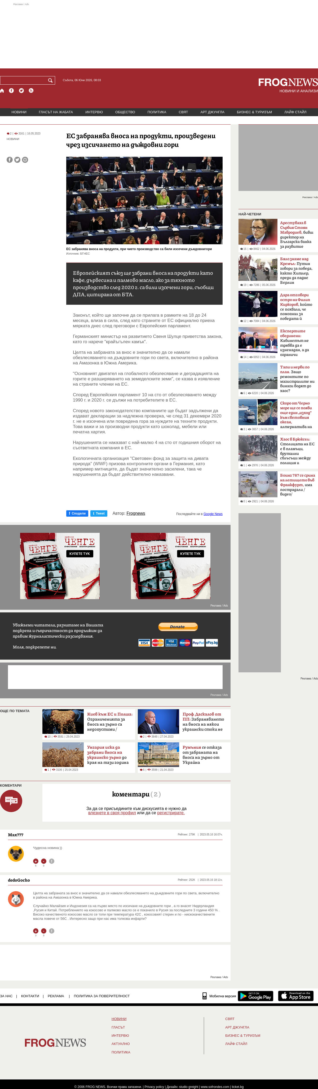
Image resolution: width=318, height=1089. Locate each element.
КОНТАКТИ (30, 996)
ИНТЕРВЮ (94, 112)
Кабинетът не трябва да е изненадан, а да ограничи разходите (294, 344)
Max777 (15, 835)
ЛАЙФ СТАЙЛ (295, 112)
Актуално (121, 1044)
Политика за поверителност (102, 996)
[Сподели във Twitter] (17, 160)
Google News (213, 514)
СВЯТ (183, 112)
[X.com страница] (21, 90)
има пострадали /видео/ (297, 485)
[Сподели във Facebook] (10, 160)
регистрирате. (171, 813)
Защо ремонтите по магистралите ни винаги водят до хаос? (297, 379)
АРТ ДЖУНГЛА (212, 112)
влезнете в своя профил (112, 813)
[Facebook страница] (11, 90)
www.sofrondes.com (215, 1087)
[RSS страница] (31, 90)
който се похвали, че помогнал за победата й (296, 307)
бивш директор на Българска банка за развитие (296, 234)
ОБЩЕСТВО (125, 112)
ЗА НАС (6, 996)
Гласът (118, 1027)
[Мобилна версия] (219, 996)
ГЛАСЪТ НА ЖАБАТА (56, 112)
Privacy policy (154, 1087)
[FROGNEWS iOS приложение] (296, 996)
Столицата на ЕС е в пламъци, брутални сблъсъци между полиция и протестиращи (297, 453)
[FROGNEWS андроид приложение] (255, 996)
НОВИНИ (19, 112)
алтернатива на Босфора (296, 417)
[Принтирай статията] (25, 160)
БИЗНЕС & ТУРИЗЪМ (254, 112)
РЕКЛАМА (56, 996)
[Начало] (2, 90)
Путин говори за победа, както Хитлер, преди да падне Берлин (296, 270)
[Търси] (51, 80)
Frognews (136, 513)
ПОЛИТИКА (157, 112)
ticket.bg (238, 1087)
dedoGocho (19, 880)
